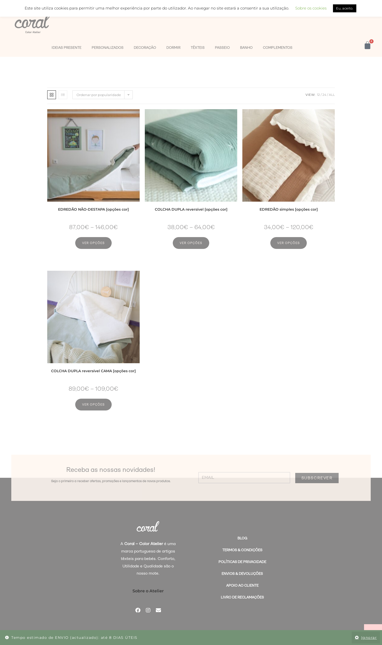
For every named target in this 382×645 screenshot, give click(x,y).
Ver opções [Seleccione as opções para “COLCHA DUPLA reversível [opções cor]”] (191, 243)
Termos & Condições (242, 550)
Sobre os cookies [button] (311, 8)
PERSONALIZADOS (107, 47)
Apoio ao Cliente (242, 585)
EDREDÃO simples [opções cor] (289, 209)
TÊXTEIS (198, 47)
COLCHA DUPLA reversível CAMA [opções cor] (93, 371)
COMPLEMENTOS (277, 47)
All (332, 95)
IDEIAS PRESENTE (66, 47)
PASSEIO (222, 47)
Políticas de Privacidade (242, 562)
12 (318, 95)
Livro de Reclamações (242, 597)
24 (324, 95)
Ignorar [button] (369, 637)
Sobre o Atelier (148, 590)
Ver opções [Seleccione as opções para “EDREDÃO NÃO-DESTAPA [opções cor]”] (93, 243)
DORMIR (173, 47)
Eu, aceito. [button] (344, 8)
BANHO (246, 47)
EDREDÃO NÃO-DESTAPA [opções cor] (93, 209)
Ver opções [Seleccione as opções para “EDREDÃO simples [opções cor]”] (288, 243)
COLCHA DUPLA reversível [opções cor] (191, 209)
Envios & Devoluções (242, 574)
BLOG (242, 538)
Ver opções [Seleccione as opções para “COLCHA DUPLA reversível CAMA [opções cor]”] (93, 404)
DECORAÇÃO (145, 47)
